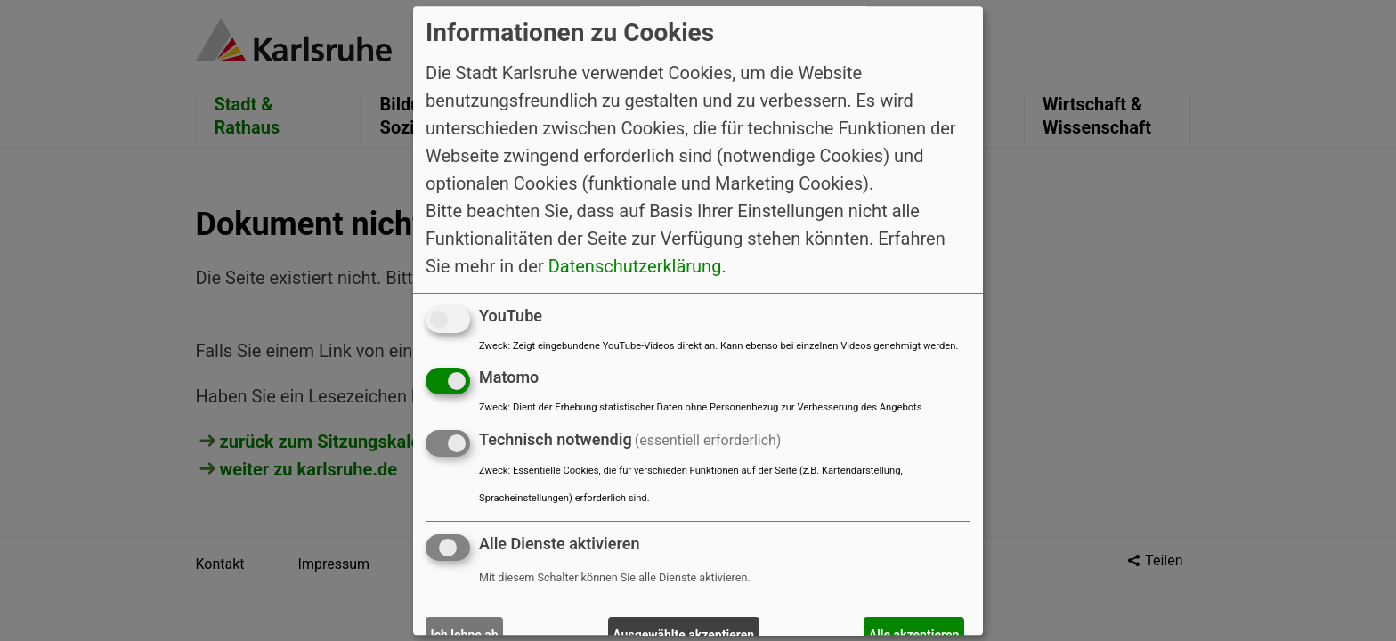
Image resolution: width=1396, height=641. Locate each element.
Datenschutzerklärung (635, 266)
